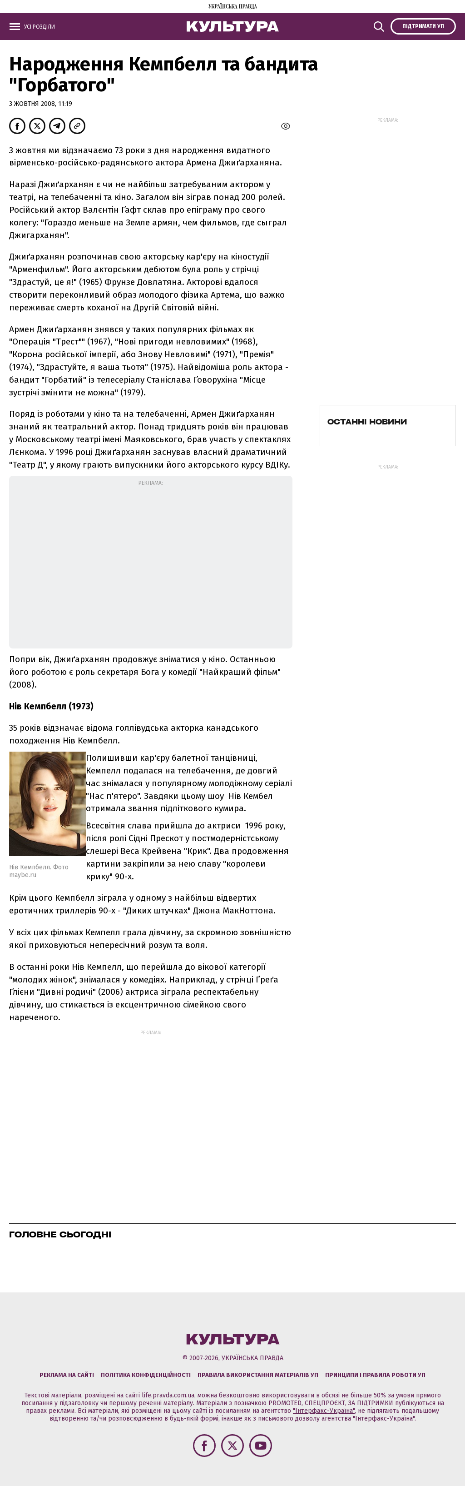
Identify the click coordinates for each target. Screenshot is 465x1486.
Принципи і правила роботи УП (375, 1374)
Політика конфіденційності (146, 1374)
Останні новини (367, 422)
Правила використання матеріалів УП (258, 1374)
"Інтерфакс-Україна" (324, 1411)
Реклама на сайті (67, 1374)
